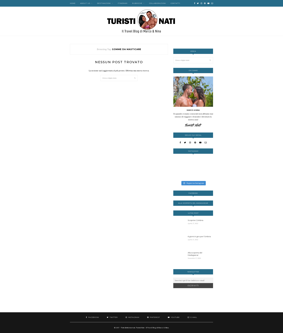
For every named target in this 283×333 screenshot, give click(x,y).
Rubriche (137, 3)
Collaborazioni (157, 3)
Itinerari (123, 3)
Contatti (175, 3)
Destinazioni (104, 3)
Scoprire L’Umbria (195, 220)
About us (85, 3)
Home (73, 3)
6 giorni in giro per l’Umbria (199, 236)
